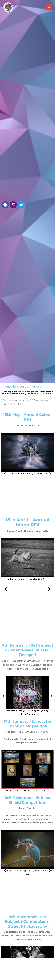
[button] (5, 473)
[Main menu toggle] (49, 7)
